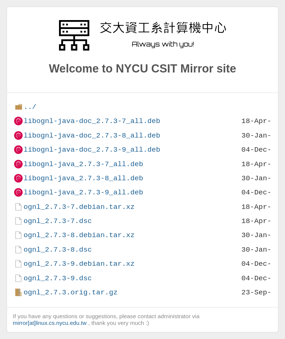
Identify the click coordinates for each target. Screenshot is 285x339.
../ (29, 107)
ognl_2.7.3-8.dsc (57, 250)
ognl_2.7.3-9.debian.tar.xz (78, 264)
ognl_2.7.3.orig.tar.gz (70, 292)
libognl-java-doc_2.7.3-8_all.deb (91, 135)
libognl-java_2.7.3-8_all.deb (83, 178)
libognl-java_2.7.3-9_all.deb (83, 192)
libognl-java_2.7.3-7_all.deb (83, 164)
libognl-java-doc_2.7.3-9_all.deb (91, 150)
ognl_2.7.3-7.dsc (57, 221)
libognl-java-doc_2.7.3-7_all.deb (91, 121)
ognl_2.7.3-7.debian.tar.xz (78, 207)
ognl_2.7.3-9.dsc (57, 278)
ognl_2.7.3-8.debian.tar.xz (78, 235)
